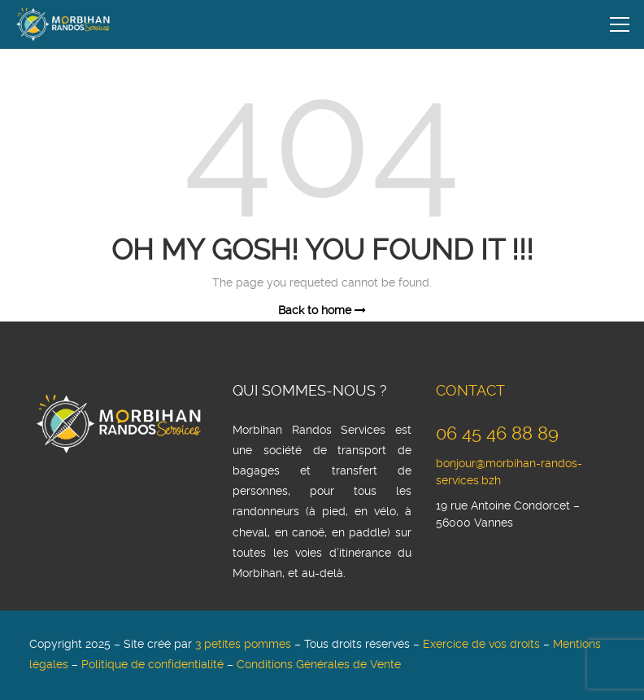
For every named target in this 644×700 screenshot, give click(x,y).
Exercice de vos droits (481, 644)
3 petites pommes (243, 644)
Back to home (322, 311)
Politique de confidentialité (152, 665)
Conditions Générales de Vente (319, 665)
